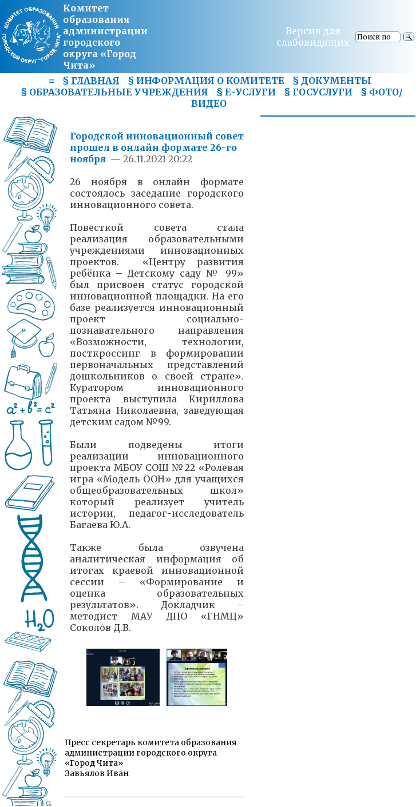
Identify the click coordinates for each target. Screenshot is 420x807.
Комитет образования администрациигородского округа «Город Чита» (105, 36)
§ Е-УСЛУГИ (246, 92)
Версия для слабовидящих (313, 36)
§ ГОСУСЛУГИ (318, 92)
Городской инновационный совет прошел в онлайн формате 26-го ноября (157, 147)
